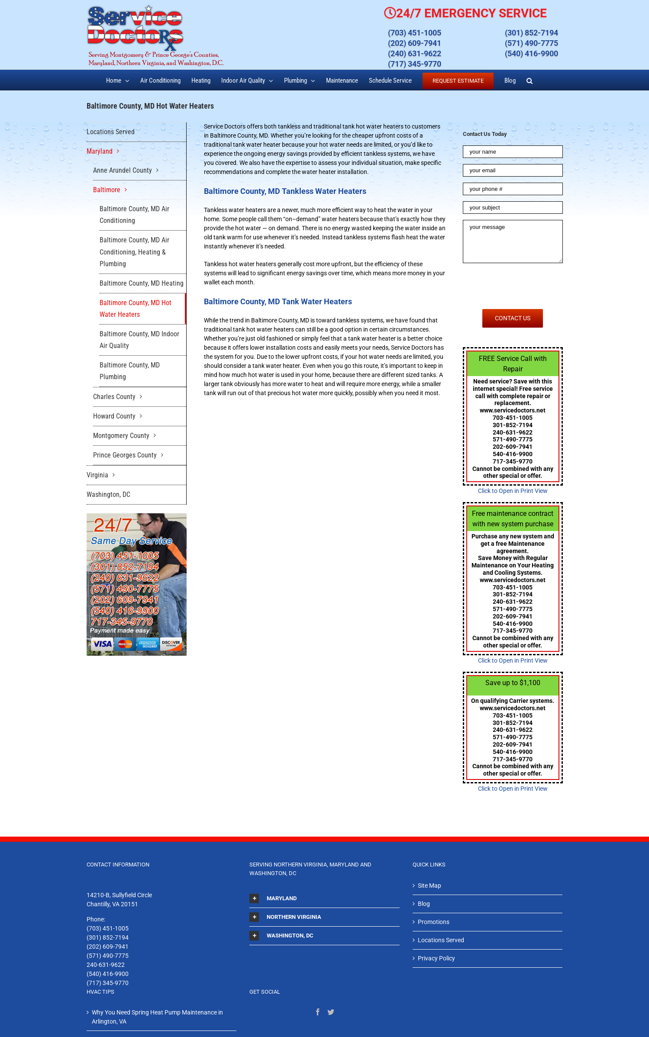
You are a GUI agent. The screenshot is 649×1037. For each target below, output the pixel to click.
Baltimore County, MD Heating (142, 283)
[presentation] (528, 286)
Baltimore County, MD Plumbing (130, 371)
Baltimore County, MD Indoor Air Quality (139, 340)
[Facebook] (317, 1011)
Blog (424, 903)
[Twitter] (330, 1011)
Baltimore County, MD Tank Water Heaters (278, 301)
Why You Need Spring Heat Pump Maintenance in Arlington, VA (157, 1017)
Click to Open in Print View (513, 490)
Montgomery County (121, 436)
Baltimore (106, 190)
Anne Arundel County (122, 170)
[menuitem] (117, 80)
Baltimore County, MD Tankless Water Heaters (285, 191)
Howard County (114, 416)
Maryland (100, 151)
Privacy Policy (436, 958)
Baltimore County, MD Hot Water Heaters (135, 309)
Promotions (433, 921)
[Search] (529, 80)
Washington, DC (108, 494)
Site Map (429, 885)
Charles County (114, 397)
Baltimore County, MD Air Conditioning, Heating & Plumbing (134, 251)
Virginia (97, 475)
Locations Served (111, 132)
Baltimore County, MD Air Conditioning (134, 215)
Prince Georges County (125, 455)
